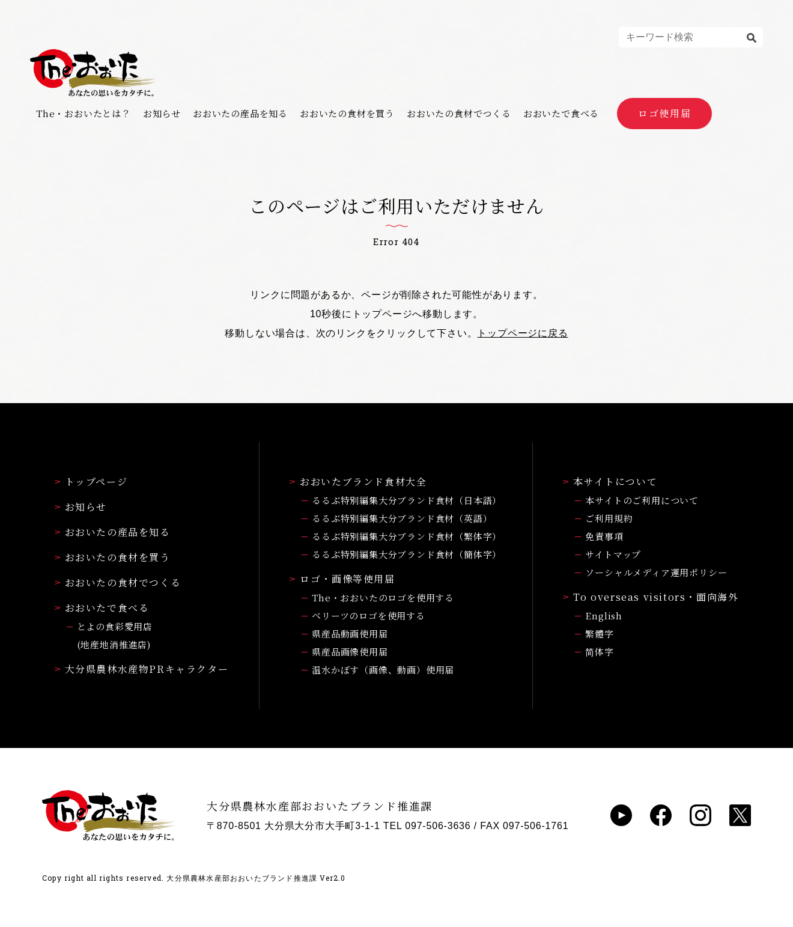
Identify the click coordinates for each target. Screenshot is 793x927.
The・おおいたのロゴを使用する (383, 597)
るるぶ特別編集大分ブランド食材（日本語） (407, 500)
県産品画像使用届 (349, 651)
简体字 (599, 651)
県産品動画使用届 (349, 633)
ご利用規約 (609, 518)
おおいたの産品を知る (240, 114)
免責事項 (604, 536)
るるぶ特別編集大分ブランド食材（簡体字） (407, 554)
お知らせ (162, 114)
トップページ (91, 481)
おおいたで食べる (561, 114)
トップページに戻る (522, 333)
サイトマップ (613, 554)
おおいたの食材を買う (347, 114)
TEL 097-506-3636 (427, 826)
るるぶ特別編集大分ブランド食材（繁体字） (407, 536)
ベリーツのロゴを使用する (368, 615)
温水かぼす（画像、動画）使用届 (383, 669)
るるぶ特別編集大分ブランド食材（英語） (402, 518)
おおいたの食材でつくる (459, 114)
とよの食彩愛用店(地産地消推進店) (115, 635)
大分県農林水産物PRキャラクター (142, 669)
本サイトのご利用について (642, 500)
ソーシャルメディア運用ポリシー (656, 572)
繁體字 (599, 633)
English (603, 615)
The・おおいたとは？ (83, 114)
